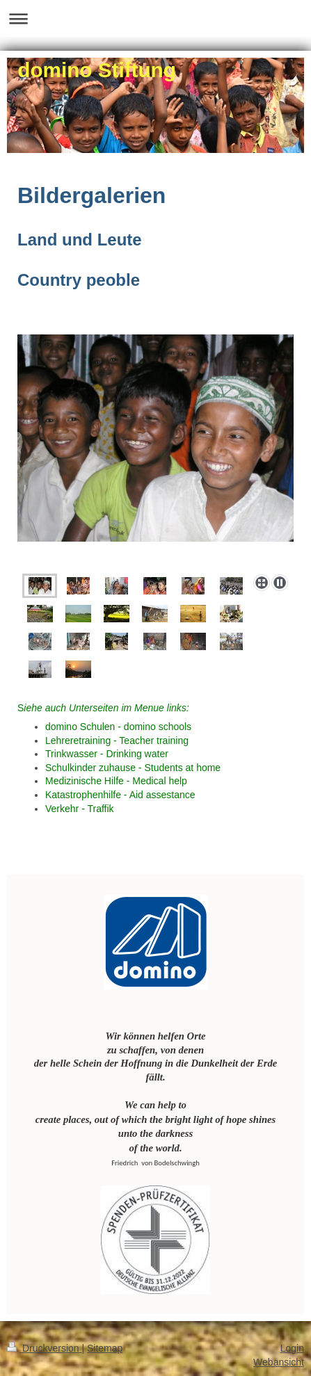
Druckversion (44, 1348)
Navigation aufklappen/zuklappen (155, 18)
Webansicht (278, 1362)
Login (292, 1348)
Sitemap (104, 1348)
